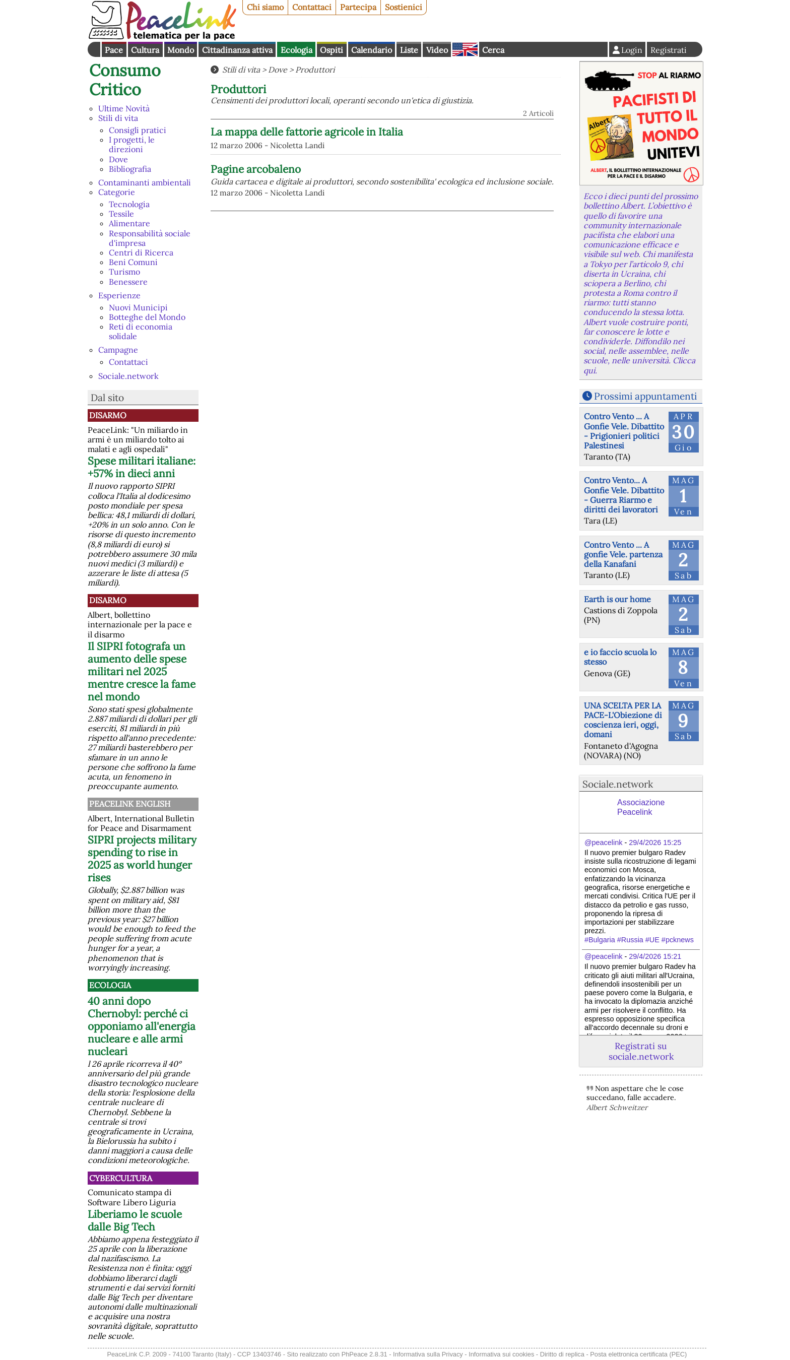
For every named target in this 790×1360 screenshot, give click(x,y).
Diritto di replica (562, 1354)
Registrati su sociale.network (641, 1051)
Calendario (371, 50)
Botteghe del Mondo (147, 317)
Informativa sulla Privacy (428, 1354)
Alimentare (129, 223)
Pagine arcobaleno (256, 169)
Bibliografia (130, 169)
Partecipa (358, 7)
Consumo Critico (125, 80)
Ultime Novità (124, 108)
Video (437, 50)
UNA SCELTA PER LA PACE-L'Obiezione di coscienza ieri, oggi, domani (623, 720)
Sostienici (403, 7)
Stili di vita (118, 118)
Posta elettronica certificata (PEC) (638, 1354)
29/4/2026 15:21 (655, 956)
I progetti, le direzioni (132, 144)
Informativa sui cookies (501, 1354)
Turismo (124, 272)
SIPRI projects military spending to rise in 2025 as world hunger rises (142, 858)
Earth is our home (617, 599)
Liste (409, 50)
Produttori (315, 69)
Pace (114, 50)
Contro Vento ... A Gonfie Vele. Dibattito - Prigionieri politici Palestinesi (624, 430)
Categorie (116, 192)
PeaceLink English (129, 804)
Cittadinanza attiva (237, 50)
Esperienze (119, 295)
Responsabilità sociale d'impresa (149, 238)
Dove (118, 159)
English (465, 49)
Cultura (145, 50)
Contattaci (312, 7)
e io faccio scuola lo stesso (620, 657)
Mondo (180, 50)
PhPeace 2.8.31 (364, 1354)
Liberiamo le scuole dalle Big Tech (135, 1220)
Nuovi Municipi (138, 307)
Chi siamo (265, 7)
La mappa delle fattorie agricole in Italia (307, 132)
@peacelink (603, 842)
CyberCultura (120, 1178)
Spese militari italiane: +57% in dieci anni (141, 467)
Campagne (118, 350)
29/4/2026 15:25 (655, 842)
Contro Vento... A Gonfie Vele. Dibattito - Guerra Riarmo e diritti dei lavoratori (624, 494)
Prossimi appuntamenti (645, 396)
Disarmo (107, 415)
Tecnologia (129, 204)
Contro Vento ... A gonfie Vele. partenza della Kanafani (623, 554)
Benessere (128, 282)
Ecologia (296, 50)
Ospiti (331, 50)
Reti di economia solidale (140, 331)
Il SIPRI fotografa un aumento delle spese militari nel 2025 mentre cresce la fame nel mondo (141, 671)
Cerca (493, 50)
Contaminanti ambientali (144, 182)
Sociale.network (128, 376)
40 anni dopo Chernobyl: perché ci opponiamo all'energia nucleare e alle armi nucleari (141, 1026)
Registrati (668, 50)
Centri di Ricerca (141, 252)
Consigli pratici (137, 130)
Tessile (121, 214)
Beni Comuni (133, 262)
